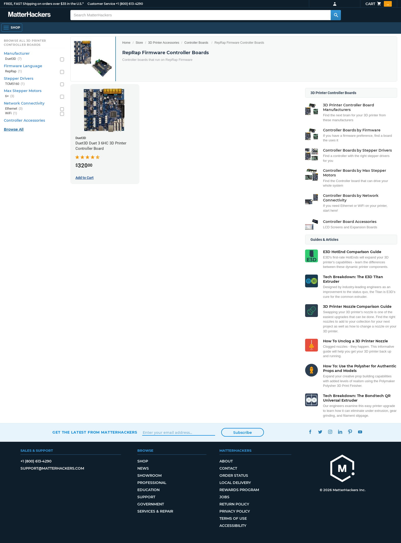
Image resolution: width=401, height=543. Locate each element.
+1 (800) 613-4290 (129, 4)
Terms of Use (233, 518)
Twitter (320, 431)
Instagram (330, 431)
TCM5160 (15, 84)
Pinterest (350, 431)
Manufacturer (17, 53)
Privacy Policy (234, 511)
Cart (378, 4)
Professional (151, 482)
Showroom (149, 475)
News (143, 468)
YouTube (359, 431)
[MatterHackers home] (29, 15)
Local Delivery (235, 482)
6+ (9, 96)
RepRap (13, 71)
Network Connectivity (24, 103)
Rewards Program (239, 490)
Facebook (310, 431)
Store (139, 42)
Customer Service (101, 4)
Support (146, 497)
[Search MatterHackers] (336, 15)
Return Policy (234, 504)
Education (148, 490)
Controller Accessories (24, 120)
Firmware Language (23, 66)
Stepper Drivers (18, 78)
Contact (228, 468)
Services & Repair (155, 511)
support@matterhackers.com (52, 468)
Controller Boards (196, 42)
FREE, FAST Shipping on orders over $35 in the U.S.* (44, 4)
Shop (142, 461)
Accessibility (232, 525)
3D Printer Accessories (163, 42)
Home (126, 42)
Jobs (224, 497)
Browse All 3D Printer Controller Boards (25, 43)
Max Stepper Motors (22, 90)
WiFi (11, 113)
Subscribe (242, 432)
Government (150, 504)
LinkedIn (340, 431)
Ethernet (14, 108)
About (226, 461)
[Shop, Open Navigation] (11, 28)
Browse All (14, 129)
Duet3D (13, 58)
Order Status (233, 475)
